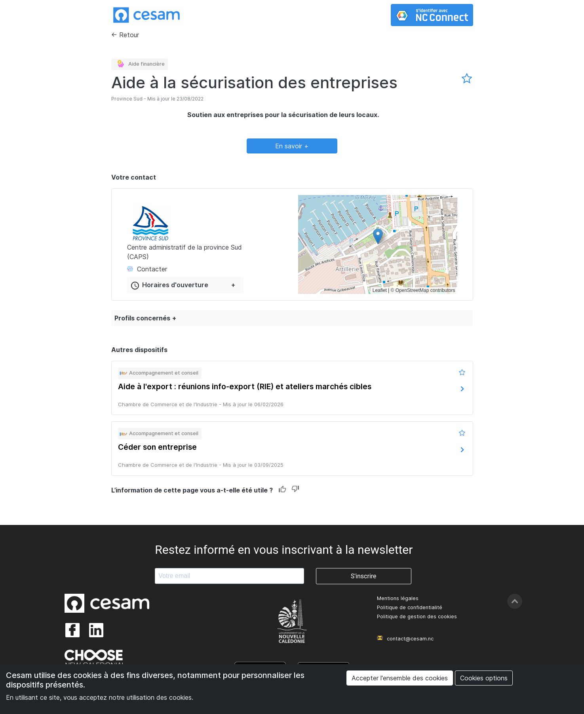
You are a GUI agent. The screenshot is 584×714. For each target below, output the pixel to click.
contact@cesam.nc (410, 639)
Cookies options (484, 678)
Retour (129, 35)
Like (282, 489)
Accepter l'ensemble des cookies (400, 678)
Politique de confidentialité (409, 607)
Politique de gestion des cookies (417, 616)
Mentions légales (398, 598)
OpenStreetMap (412, 290)
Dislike (295, 489)
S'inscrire (364, 576)
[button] (378, 236)
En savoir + (292, 146)
